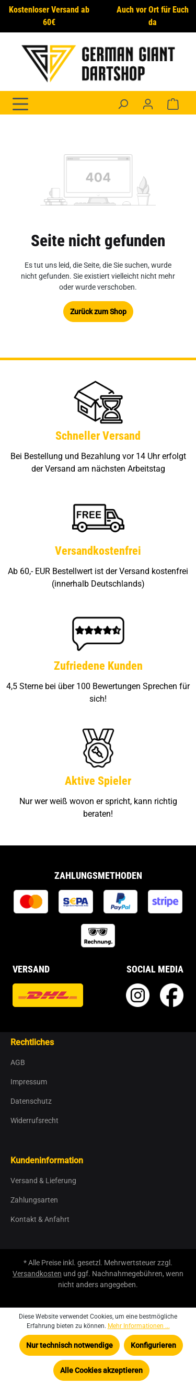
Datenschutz (31, 1101)
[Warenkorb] (173, 104)
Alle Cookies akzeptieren (101, 1370)
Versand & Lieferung (43, 1180)
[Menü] (20, 103)
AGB (17, 1062)
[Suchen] (122, 104)
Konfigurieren (153, 1345)
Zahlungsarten (34, 1200)
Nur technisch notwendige (69, 1345)
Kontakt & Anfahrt (40, 1219)
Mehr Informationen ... (139, 1326)
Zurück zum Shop (98, 311)
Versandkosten (37, 1273)
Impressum (28, 1082)
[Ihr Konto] (147, 104)
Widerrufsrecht (34, 1120)
